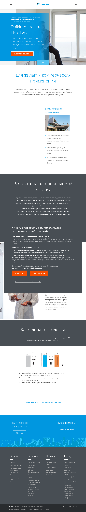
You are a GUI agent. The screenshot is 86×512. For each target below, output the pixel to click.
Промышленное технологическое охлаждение (34, 482)
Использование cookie (35, 506)
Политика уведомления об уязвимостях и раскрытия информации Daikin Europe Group (69, 492)
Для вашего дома (34, 462)
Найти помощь (51, 467)
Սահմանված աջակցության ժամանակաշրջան (70, 480)
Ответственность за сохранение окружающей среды (15, 478)
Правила (24, 506)
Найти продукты (69, 462)
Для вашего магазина (32, 466)
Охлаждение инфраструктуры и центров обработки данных (33, 491)
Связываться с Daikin (51, 463)
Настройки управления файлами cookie (28, 282)
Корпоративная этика (36, 509)
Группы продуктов (67, 466)
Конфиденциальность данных (17, 509)
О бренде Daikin (15, 465)
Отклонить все (39, 273)
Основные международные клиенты (51, 472)
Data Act (47, 509)
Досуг (30, 475)
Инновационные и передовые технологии (15, 470)
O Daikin (12, 462)
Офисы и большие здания (33, 471)
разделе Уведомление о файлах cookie (27, 268)
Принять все (19, 273)
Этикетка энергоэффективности (70, 472)
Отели (30, 478)
